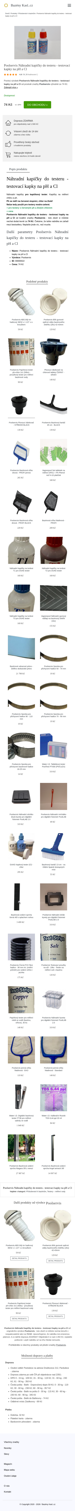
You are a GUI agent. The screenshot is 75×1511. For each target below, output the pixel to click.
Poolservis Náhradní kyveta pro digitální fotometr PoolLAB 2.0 (53, 1020)
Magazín (8, 1464)
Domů (7, 13)
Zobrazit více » (11, 87)
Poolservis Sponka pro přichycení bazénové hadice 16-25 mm (21, 766)
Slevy (6, 1454)
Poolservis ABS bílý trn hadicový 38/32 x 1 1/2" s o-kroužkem (21, 322)
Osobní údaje (10, 1476)
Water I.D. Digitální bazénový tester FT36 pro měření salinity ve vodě (21, 1118)
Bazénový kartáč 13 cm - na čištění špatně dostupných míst (53, 867)
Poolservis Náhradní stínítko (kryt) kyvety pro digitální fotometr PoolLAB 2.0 (21, 816)
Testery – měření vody (56, 1191)
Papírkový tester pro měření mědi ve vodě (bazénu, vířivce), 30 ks (21, 1020)
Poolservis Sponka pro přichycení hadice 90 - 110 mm (21, 716)
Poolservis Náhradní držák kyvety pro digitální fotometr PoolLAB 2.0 (53, 917)
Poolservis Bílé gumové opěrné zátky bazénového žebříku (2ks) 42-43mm (53, 322)
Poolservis (44, 84)
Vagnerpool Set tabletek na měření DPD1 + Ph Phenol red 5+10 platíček (53, 472)
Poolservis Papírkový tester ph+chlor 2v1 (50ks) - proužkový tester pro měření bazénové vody (19, 1305)
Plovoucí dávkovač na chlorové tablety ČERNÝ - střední (53, 372)
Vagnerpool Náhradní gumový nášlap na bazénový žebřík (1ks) (53, 618)
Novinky (7, 1448)
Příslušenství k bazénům (26, 13)
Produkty (14, 13)
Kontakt (7, 1492)
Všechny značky (11, 1442)
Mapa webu (9, 1470)
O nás (7, 1486)
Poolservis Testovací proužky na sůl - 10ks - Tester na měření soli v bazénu (53, 967)
